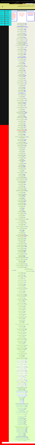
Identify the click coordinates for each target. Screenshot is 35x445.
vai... (26, 130)
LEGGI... (25, 434)
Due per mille (8, 24)
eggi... (25, 78)
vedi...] (26, 41)
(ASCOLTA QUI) (30, 15)
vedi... (26, 23)
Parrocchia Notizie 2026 (8, 22)
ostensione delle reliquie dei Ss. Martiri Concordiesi (22, 403)
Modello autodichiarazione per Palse (22, 26)
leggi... (25, 31)
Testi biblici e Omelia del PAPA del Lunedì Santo (22, 436)
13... (22, 278)
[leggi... (25, 75)
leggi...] (27, 45)
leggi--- (25, 346)
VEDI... (26, 430)
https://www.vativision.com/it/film (22, 57)
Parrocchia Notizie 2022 (8, 19)
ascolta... (25, 414)
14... (24, 278)
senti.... (27, 427)
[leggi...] (25, 140)
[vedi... (25, 236)
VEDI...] (26, 429)
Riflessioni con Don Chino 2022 (8, 17)
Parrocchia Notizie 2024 (8, 21)
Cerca (34, 3)
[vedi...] (26, 47)
